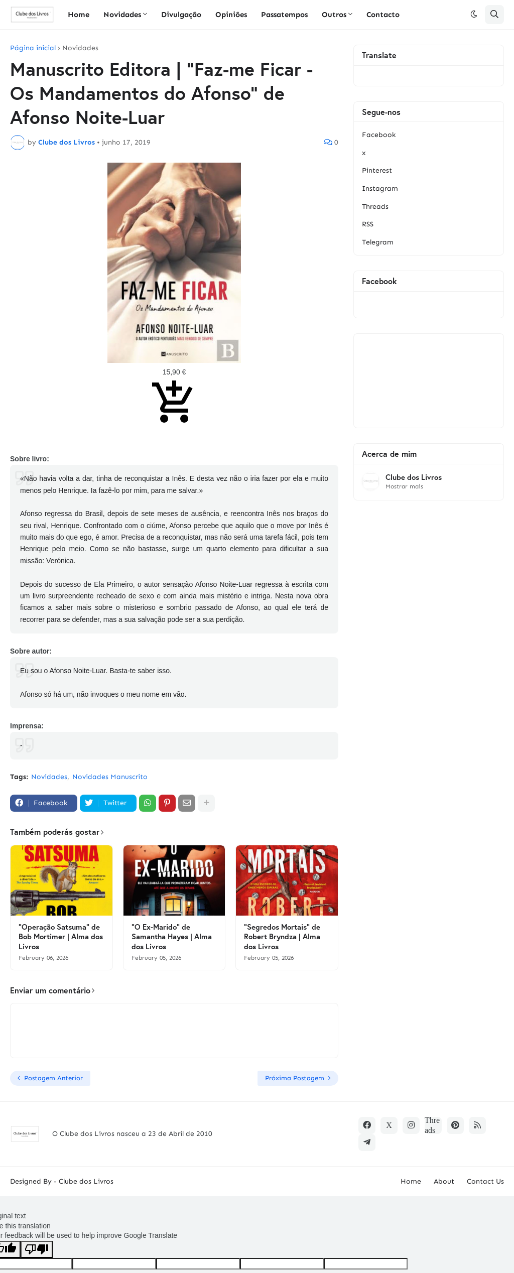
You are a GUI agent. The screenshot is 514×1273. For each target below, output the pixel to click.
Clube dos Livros (414, 477)
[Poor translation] (37, 1249)
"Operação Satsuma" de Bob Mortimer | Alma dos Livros (61, 936)
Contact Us (485, 1181)
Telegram (378, 242)
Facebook (379, 135)
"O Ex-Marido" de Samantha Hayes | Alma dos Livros (172, 936)
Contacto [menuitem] (383, 14)
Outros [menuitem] (334, 14)
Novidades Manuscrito (110, 777)
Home (411, 1181)
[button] (474, 14)
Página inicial (33, 48)
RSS (367, 224)
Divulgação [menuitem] (181, 14)
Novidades (80, 48)
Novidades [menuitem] (122, 14)
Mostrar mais (404, 486)
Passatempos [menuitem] (284, 14)
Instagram (380, 188)
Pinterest (377, 170)
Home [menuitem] (78, 14)
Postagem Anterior (53, 1078)
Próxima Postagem (294, 1078)
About (444, 1181)
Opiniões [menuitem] (231, 14)
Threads (375, 206)
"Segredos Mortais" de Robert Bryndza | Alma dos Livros (282, 936)
